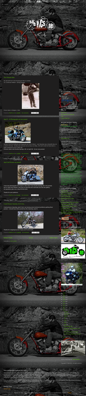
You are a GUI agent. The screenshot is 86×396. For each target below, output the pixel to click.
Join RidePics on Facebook (67, 114)
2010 (64, 337)
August (66, 316)
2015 (64, 301)
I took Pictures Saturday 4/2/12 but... (14, 204)
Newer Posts (8, 238)
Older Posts (53, 238)
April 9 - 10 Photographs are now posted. (16, 119)
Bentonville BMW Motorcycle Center (69, 202)
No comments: (25, 113)
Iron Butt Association (66, 208)
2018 (64, 295)
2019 (64, 293)
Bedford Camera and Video (67, 198)
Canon (62, 200)
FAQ (62, 116)
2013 (64, 305)
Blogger (70, 392)
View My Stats (7, 388)
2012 (64, 307)
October (66, 311)
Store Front (64, 112)
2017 (64, 297)
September (67, 314)
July (65, 318)
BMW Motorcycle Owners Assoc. (69, 206)
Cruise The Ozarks (65, 196)
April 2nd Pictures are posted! (12, 162)
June (65, 320)
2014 (64, 303)
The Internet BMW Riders (67, 204)
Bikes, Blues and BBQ (66, 194)
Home (31, 238)
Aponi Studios (64, 190)
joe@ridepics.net (65, 138)
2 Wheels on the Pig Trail (67, 192)
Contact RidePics (65, 118)
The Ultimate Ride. (9, 77)
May (65, 322)
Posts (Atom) (13, 241)
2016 (64, 299)
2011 (64, 310)
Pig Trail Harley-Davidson (67, 210)
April (65, 324)
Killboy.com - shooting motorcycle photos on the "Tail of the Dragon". (71, 212)
